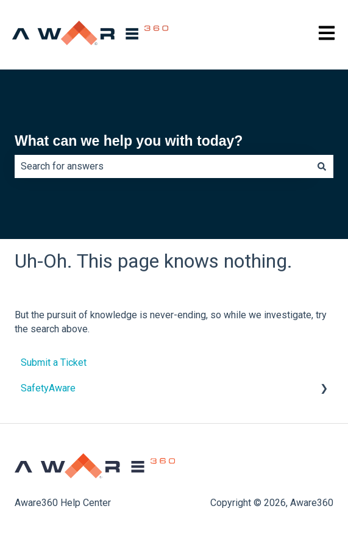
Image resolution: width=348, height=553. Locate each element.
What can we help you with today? (129, 141)
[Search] (321, 166)
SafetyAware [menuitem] (48, 388)
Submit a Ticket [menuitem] (54, 362)
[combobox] (162, 166)
